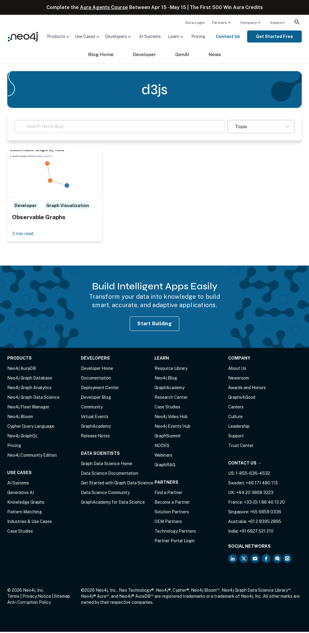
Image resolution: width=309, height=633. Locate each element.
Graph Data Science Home (106, 464)
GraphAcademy (96, 427)
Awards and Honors (247, 388)
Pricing (198, 36)
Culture (235, 417)
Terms (13, 597)
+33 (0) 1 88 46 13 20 (264, 503)
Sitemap (62, 597)
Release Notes (95, 437)
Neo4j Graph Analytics (29, 388)
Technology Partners (175, 532)
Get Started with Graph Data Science (117, 484)
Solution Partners (171, 513)
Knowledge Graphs (25, 503)
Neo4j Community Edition (32, 456)
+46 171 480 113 (262, 484)
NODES (161, 446)
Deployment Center (100, 388)
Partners (219, 22)
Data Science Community (105, 493)
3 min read (24, 234)
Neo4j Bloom (20, 417)
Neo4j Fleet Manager (28, 408)
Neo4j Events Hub (172, 427)
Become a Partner (172, 503)
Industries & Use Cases (29, 522)
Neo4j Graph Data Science (33, 398)
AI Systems (150, 36)
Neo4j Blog (165, 379)
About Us (237, 369)
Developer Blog (96, 398)
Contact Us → (245, 464)
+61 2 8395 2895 (264, 522)
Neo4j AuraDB (21, 369)
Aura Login (195, 22)
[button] (261, 126)
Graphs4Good (241, 398)
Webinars (163, 456)
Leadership (239, 427)
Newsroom (238, 379)
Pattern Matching (24, 513)
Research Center (171, 398)
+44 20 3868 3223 (254, 493)
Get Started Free (274, 36)
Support (277, 22)
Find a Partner (168, 493)
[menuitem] (195, 22)
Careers (236, 408)
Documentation (96, 379)
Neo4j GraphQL (22, 437)
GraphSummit (167, 437)
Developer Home (97, 369)
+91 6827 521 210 (256, 532)
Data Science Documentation (109, 474)
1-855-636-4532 (253, 474)
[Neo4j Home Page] (23, 36)
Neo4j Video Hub (171, 417)
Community (92, 408)
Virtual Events (94, 417)
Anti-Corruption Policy (29, 603)
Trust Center (240, 446)
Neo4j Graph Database (29, 379)
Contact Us (228, 36)
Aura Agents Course (104, 7)
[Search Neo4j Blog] (119, 126)
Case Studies (20, 532)
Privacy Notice (36, 597)
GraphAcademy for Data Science (113, 503)
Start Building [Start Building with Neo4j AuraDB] (154, 324)
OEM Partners (168, 522)
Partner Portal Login (174, 542)
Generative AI (20, 493)
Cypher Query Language (30, 427)
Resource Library (170, 369)
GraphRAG (164, 466)
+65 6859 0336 (265, 513)
